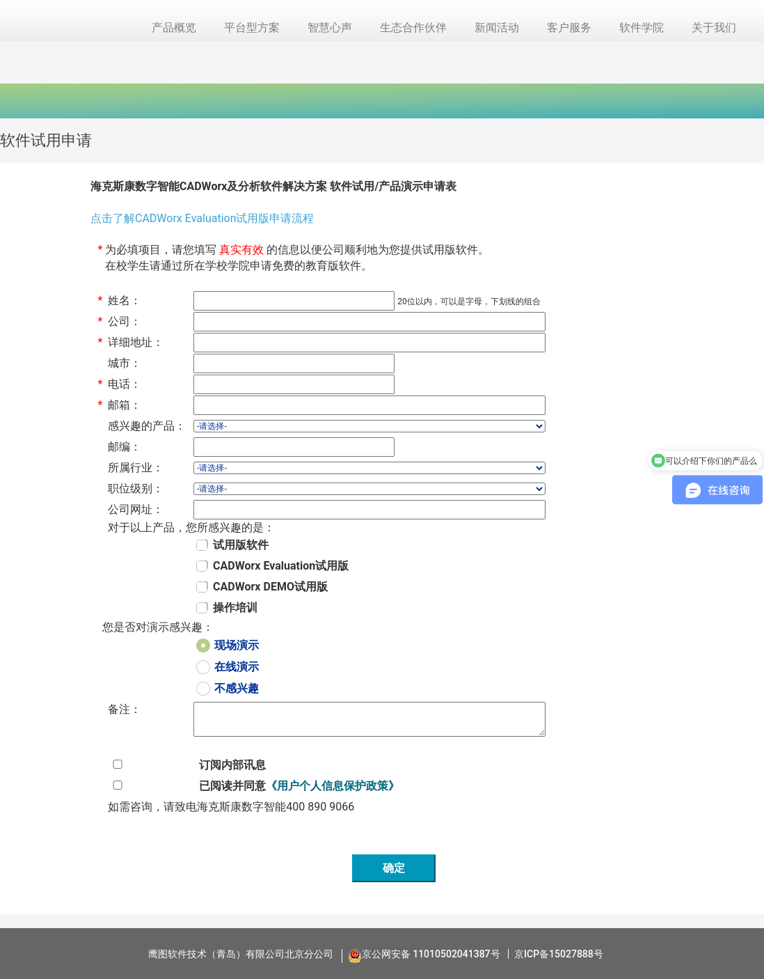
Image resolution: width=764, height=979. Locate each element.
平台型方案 (252, 27)
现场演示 (236, 645)
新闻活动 (497, 27)
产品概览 (174, 27)
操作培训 (235, 607)
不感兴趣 (236, 688)
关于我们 (714, 27)
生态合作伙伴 (413, 27)
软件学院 (641, 27)
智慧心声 (330, 27)
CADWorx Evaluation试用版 (281, 565)
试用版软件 (241, 544)
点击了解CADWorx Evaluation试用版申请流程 (202, 218)
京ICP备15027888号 (558, 954)
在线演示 (236, 666)
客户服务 (569, 27)
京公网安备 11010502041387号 (431, 954)
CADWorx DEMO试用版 (270, 586)
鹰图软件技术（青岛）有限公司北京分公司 (240, 954)
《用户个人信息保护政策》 (332, 785)
